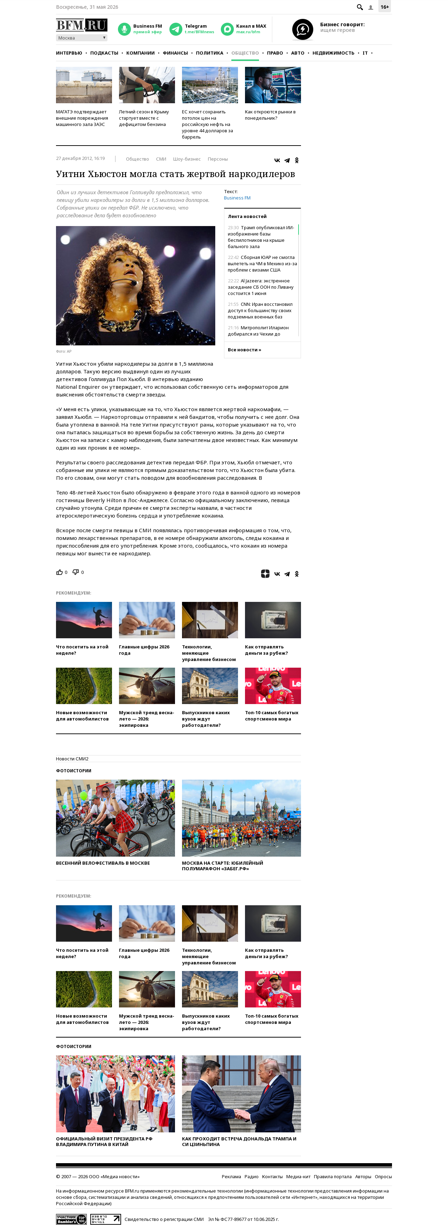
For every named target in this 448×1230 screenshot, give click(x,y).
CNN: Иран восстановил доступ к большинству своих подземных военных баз (260, 310)
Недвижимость (334, 53)
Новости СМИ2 (72, 758)
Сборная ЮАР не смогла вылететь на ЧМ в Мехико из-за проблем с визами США (262, 263)
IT (365, 53)
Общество (245, 53)
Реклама (231, 1176)
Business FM (237, 198)
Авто (297, 53)
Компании (140, 53)
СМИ (161, 159)
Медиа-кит (298, 1176)
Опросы (383, 1176)
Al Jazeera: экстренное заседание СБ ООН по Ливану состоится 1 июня (261, 286)
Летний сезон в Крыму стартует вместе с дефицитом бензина (144, 117)
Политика (209, 53)
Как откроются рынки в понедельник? (270, 114)
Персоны (218, 159)
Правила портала (333, 1176)
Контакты (272, 1176)
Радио (252, 1176)
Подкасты (104, 53)
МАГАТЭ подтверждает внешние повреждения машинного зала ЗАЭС (82, 117)
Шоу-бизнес (187, 159)
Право (275, 53)
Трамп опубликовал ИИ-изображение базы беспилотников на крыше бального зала (261, 236)
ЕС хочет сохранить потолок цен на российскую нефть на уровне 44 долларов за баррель (207, 124)
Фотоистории (73, 771)
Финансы (175, 53)
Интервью (69, 53)
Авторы (363, 1176)
